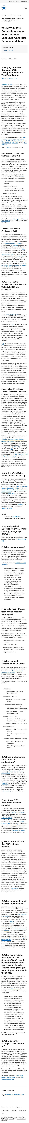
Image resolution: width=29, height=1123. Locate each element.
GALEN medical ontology (18, 830)
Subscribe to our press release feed (14, 1094)
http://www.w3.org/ (7, 84)
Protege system (6, 791)
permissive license (21, 1118)
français (5, 50)
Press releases (11, 15)
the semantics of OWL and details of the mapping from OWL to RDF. (13, 265)
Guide (23, 248)
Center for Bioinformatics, (18, 825)
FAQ (8, 147)
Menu (24, 8)
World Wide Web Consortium (17, 1117)
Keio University (12, 493)
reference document (7, 254)
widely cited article (15, 989)
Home (3, 15)
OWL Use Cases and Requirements (16, 141)
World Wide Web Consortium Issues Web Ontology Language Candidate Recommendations (13, 20)
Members (20, 504)
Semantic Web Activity (12, 314)
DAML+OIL (5, 783)
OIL (12, 448)
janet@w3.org (15, 516)
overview (15, 245)
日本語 (11, 50)
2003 (18, 15)
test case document (20, 256)
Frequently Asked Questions (9, 78)
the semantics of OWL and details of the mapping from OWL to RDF (13, 937)
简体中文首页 (24, 1)
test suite (6, 258)
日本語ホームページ (14, 1)
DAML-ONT (16, 447)
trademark (11, 1118)
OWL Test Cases (6, 142)
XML (13, 324)
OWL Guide (15, 142)
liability (6, 1118)
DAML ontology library (18, 812)
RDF (22, 176)
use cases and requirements (13, 243)
